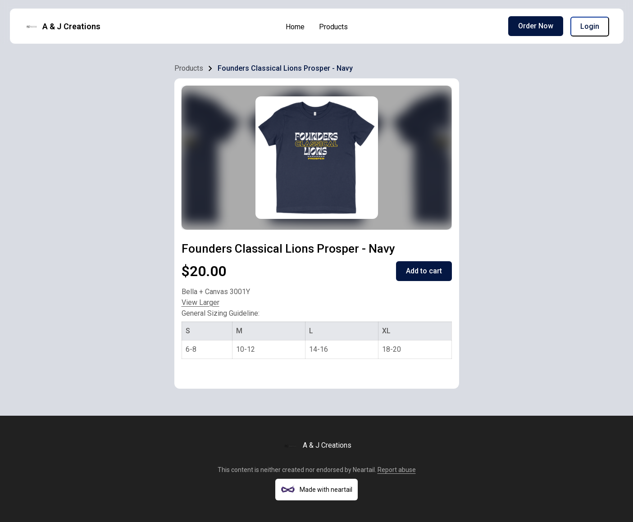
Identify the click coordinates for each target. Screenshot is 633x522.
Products (333, 27)
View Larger (200, 302)
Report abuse (397, 469)
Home (295, 27)
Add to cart (424, 271)
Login (589, 26)
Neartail (364, 469)
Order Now (535, 26)
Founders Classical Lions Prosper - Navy (285, 68)
